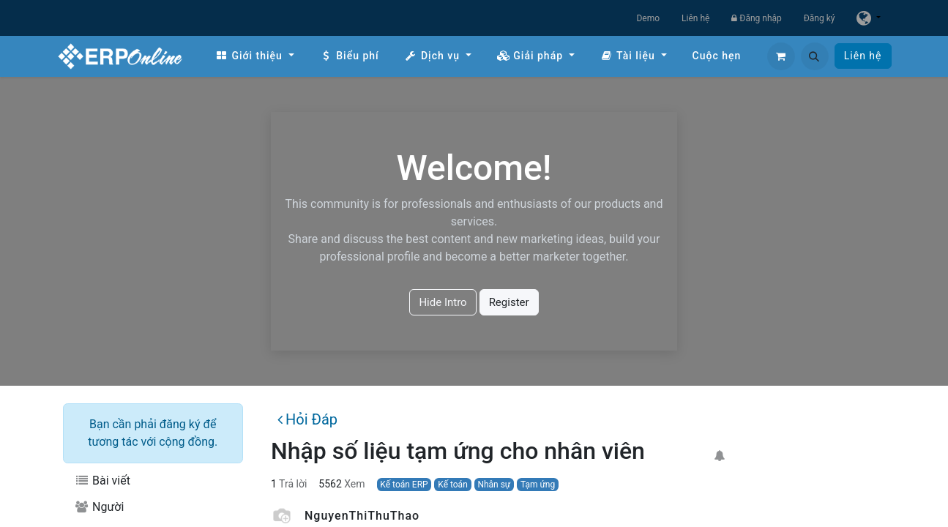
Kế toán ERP (404, 484)
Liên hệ (695, 18)
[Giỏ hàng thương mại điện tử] (781, 56)
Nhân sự (493, 484)
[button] (815, 56)
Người (99, 507)
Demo (648, 18)
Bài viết (102, 480)
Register (509, 302)
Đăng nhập (756, 18)
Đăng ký (819, 18)
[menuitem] (255, 56)
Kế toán (453, 484)
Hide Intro (442, 302)
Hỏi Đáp (307, 419)
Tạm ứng (537, 484)
